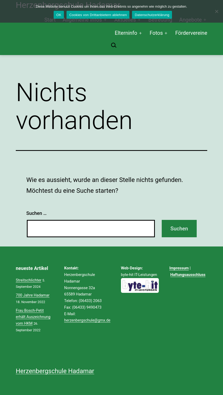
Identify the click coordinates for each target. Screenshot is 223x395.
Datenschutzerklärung (152, 15)
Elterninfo (126, 33)
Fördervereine (191, 33)
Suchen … (36, 213)
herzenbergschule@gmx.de (87, 320)
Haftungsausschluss (188, 274)
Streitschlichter (28, 280)
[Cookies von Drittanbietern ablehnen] (216, 11)
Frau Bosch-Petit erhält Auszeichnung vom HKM (33, 317)
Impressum (179, 268)
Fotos (156, 33)
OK (58, 15)
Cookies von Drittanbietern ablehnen (98, 15)
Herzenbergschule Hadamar (55, 371)
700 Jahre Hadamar (32, 295)
